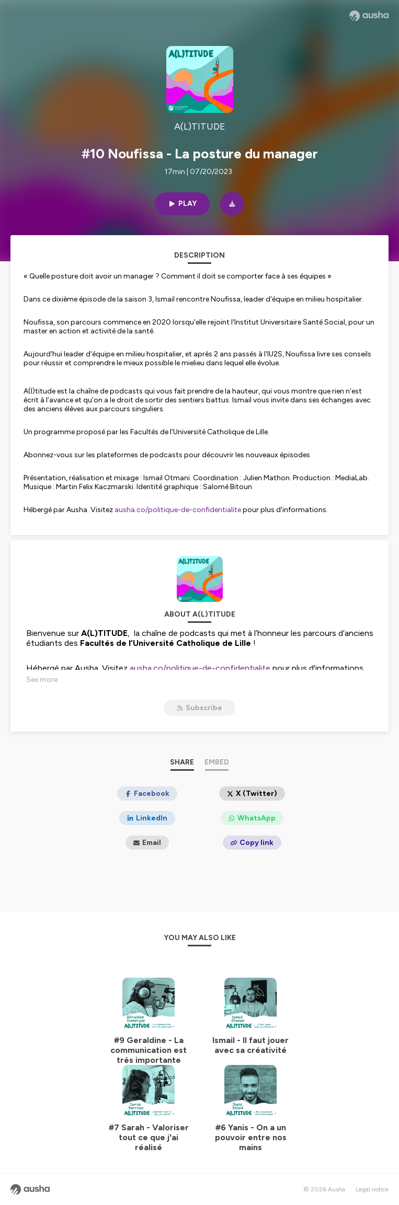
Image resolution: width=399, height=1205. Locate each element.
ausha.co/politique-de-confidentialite (178, 509)
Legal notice (372, 1189)
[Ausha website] (369, 15)
